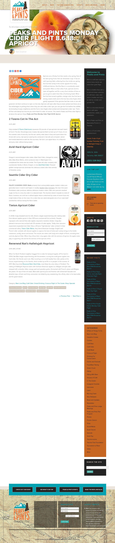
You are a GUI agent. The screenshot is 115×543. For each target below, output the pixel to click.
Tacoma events (92, 439)
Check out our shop (23, 489)
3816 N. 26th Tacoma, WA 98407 (95, 154)
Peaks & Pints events (70, 489)
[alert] (95, 204)
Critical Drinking (39, 283)
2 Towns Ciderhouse (25, 129)
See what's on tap (46, 489)
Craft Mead (90, 350)
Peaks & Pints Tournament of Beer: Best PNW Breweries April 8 (94, 282)
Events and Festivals (93, 362)
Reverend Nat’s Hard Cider (31, 264)
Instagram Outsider (93, 384)
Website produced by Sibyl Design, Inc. (49, 539)
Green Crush (91, 368)
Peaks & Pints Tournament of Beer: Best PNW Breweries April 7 (94, 297)
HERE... (89, 189)
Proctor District (92, 420)
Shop (67, 283)
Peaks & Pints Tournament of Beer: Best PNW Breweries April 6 (94, 314)
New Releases (91, 397)
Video (89, 449)
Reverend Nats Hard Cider (17, 291)
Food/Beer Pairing (93, 365)
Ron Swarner (20, 51)
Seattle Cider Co (30, 291)
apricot (25, 287)
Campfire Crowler (92, 337)
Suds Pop (90, 436)
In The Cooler (60, 283)
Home (102, 5)
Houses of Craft (92, 378)
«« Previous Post (64, 296)
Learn (89, 390)
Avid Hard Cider (44, 165)
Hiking (89, 371)
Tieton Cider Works (28, 228)
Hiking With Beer (92, 374)
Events (80, 5)
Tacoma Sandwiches (65, 5)
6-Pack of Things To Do (94, 331)
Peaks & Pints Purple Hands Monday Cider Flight (94, 306)
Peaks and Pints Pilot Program (94, 413)
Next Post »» (77, 296)
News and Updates (93, 400)
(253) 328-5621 (94, 160)
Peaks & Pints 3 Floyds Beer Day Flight (94, 290)
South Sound (91, 430)
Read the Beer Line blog (93, 489)
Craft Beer (90, 344)
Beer (52, 5)
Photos (89, 417)
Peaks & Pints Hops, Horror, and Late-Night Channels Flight (94, 274)
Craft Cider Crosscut (60, 287)
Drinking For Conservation (91, 357)
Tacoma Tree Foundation (95, 442)
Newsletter (90, 403)
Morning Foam (91, 394)
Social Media (91, 426)
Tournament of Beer (93, 446)
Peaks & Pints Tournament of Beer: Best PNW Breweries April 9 (94, 265)
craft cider (50, 287)
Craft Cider (29, 283)
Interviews (90, 387)
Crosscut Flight (50, 283)
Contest (89, 340)
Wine (88, 452)
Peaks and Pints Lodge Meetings (94, 407)
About (44, 5)
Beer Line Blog (91, 5)
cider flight (42, 287)
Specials (72, 283)
